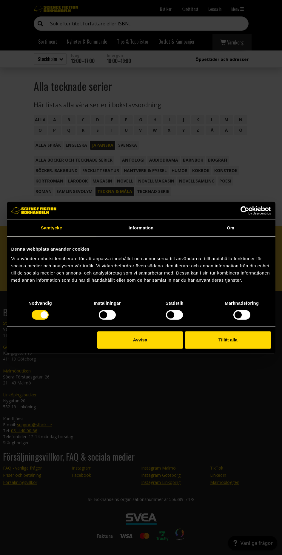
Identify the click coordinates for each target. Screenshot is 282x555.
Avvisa (140, 339)
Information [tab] (141, 227)
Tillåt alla (228, 339)
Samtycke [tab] (51, 227)
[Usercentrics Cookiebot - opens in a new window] (245, 210)
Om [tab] (230, 227)
